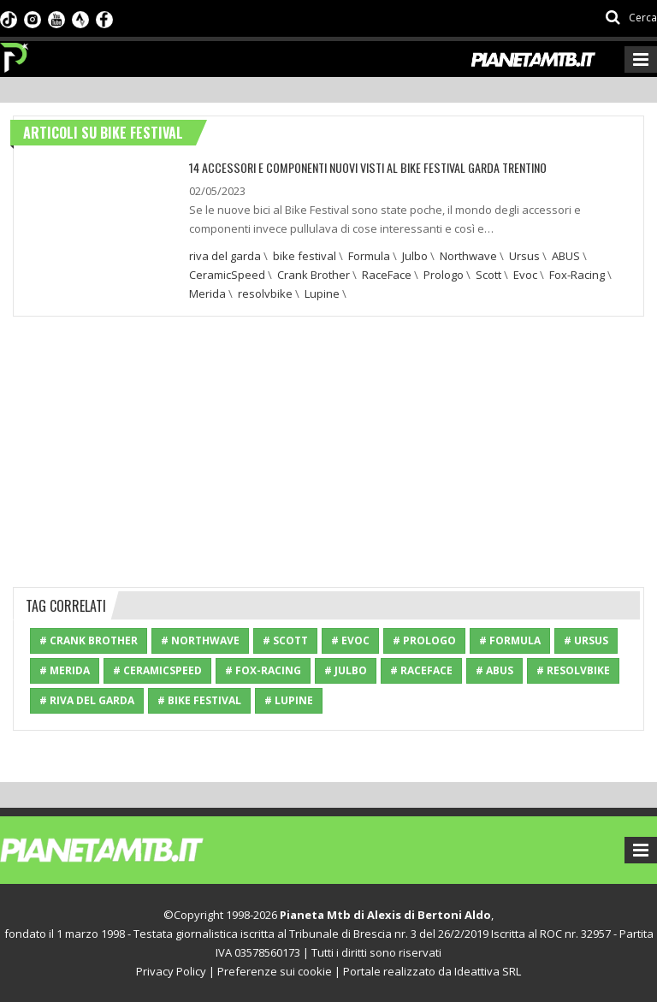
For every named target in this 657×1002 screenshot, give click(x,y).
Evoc (525, 274)
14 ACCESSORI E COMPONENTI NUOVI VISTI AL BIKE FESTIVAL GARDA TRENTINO (365, 167)
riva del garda (225, 256)
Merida (207, 293)
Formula (369, 256)
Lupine (322, 293)
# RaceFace (421, 670)
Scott (488, 274)
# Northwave (200, 640)
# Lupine (288, 700)
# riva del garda (86, 700)
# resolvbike (573, 670)
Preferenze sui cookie (274, 971)
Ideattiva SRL (487, 971)
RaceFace (386, 274)
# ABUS (494, 670)
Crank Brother (313, 274)
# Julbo (345, 670)
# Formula (510, 640)
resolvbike (265, 293)
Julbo (415, 256)
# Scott (285, 640)
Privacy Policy (171, 971)
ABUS (566, 256)
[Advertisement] (328, 449)
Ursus (524, 256)
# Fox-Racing (263, 670)
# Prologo (424, 640)
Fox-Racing (577, 274)
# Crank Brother (88, 640)
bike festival (304, 256)
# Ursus (586, 640)
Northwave (468, 256)
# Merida (64, 670)
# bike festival (199, 700)
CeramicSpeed (227, 274)
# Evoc (350, 640)
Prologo (443, 274)
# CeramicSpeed (157, 670)
